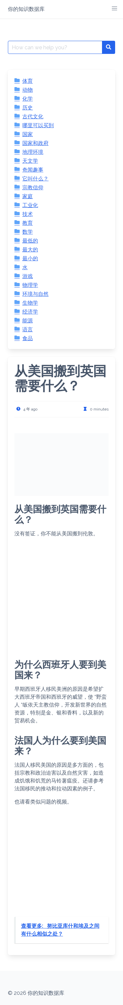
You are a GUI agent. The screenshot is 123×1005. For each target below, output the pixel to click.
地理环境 (32, 152)
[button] (114, 8)
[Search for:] (55, 47)
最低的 (30, 241)
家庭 (27, 196)
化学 (27, 99)
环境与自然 (35, 294)
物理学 (30, 285)
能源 (27, 320)
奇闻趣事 (32, 170)
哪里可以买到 (38, 125)
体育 (27, 81)
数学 (27, 232)
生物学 (30, 303)
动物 (27, 90)
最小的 (30, 258)
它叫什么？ (35, 178)
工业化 (30, 205)
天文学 (30, 161)
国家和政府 (35, 143)
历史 (27, 108)
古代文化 (32, 116)
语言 (27, 329)
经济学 (30, 312)
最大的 (30, 249)
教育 (27, 223)
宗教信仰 (32, 187)
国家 (27, 134)
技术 (27, 214)
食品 (27, 338)
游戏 (27, 276)
